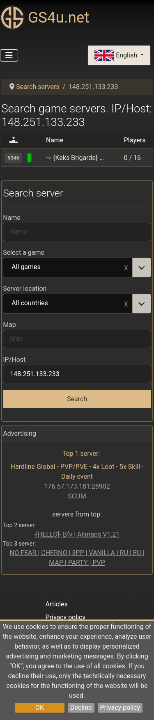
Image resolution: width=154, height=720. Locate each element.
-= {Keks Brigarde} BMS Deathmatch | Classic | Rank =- (76, 158)
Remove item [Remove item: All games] (126, 267)
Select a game (23, 252)
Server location (24, 289)
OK (39, 707)
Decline (81, 707)
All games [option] (67, 267)
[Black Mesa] (39, 158)
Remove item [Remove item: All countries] (126, 303)
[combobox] (77, 267)
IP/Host (14, 359)
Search (77, 399)
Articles (56, 604)
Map (9, 325)
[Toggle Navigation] (9, 55)
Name (12, 218)
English (116, 56)
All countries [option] (67, 303)
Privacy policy (120, 707)
